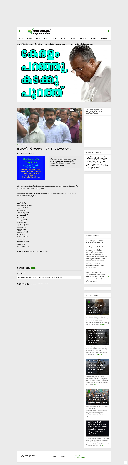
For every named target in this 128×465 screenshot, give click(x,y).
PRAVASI (73, 38)
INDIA (38, 38)
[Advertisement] (64, 14)
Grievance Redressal (80, 457)
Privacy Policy (78, 455)
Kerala (25, 145)
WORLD (46, 38)
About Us (63, 456)
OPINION (93, 38)
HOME (21, 38)
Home (18, 145)
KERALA (29, 38)
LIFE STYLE (83, 38)
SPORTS (63, 38)
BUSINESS (104, 38)
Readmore (102, 324)
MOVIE (55, 38)
